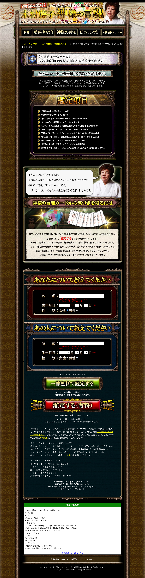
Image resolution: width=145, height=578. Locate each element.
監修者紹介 (55, 559)
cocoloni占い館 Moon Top (33, 44)
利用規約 (44, 438)
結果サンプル (77, 559)
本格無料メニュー (92, 559)
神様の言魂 (66, 559)
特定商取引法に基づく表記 (72, 553)
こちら (68, 455)
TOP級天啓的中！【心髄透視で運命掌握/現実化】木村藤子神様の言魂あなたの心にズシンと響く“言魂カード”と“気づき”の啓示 (72, 14)
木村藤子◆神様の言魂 (56, 44)
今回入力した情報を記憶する (73, 374)
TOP (47, 559)
